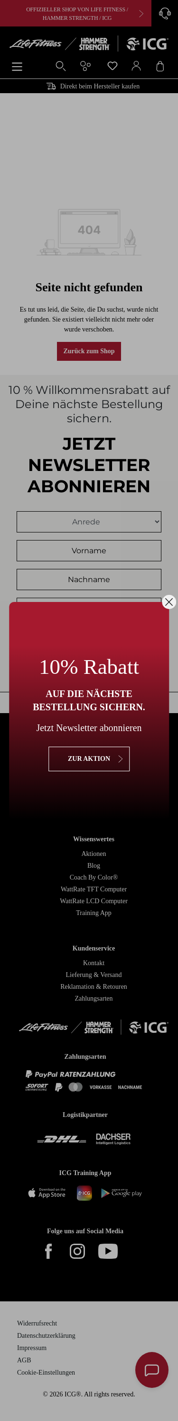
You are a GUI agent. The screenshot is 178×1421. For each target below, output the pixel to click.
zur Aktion (89, 758)
